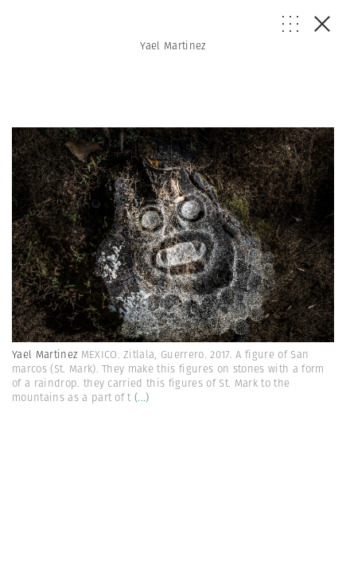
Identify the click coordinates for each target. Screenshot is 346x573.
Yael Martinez (172, 45)
